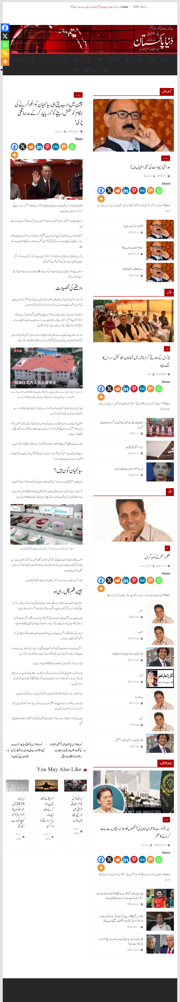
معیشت (99, 59)
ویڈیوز (105, 70)
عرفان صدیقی (148, 176)
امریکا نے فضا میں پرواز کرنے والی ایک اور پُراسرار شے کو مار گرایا (47, 812)
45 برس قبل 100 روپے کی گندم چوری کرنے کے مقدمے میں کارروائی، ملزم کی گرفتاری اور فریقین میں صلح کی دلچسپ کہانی (121, 918)
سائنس (53, 59)
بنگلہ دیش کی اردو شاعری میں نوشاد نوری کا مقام (127, 654)
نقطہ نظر (75, 70)
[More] (14, 155)
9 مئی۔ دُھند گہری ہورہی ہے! (133, 226)
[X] (22, 146)
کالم (126, 59)
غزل (141, 611)
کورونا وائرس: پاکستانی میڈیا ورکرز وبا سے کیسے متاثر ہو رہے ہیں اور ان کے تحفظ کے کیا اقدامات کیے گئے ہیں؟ (25, 750)
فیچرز (42, 59)
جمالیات (77, 59)
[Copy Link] (5, 53)
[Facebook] (14, 146)
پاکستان (151, 59)
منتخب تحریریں (114, 59)
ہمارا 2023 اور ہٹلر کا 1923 (132, 269)
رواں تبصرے (18, 59)
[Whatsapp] (72, 146)
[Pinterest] (47, 146)
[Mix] (64, 146)
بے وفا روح (139, 697)
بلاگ (32, 59)
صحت (65, 59)
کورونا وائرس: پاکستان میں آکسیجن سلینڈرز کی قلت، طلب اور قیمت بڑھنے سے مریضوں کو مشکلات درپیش (68, 750)
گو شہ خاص (165, 158)
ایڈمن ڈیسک (59, 131)
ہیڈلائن (164, 59)
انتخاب (149, 374)
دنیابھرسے (139, 59)
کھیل (88, 59)
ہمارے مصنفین (90, 70)
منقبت (140, 632)
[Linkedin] (39, 146)
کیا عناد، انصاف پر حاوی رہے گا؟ (132, 248)
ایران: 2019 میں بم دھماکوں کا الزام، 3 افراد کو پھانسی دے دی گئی (18, 812)
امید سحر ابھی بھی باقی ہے (134, 447)
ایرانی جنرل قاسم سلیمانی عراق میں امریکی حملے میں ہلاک (77, 809)
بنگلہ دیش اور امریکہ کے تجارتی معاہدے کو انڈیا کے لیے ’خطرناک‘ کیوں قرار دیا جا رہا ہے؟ (120, 941)
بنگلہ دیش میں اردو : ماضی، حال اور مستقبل (129, 740)
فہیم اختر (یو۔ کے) (146, 566)
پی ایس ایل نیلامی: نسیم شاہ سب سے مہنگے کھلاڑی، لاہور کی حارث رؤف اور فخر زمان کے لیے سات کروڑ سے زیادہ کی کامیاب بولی (120, 895)
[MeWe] (55, 146)
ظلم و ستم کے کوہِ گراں (157, 557)
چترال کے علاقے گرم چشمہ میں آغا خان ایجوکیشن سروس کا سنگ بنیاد (136, 361)
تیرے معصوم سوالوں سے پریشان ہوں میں (128, 469)
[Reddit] (31, 146)
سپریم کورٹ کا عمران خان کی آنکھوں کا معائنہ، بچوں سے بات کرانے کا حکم (94, 7)
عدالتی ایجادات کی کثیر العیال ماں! (150, 167)
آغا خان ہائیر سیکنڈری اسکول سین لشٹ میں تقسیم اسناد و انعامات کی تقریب (121, 425)
